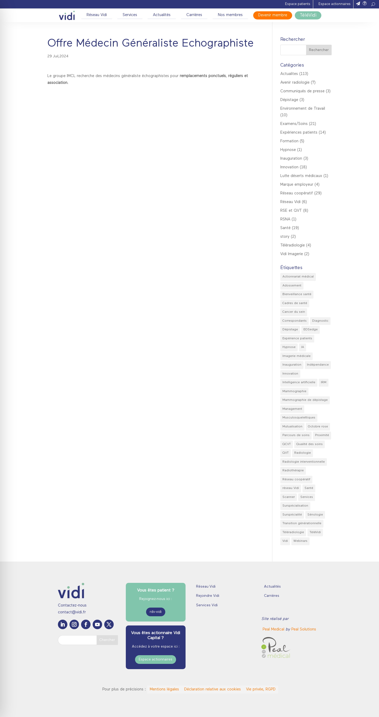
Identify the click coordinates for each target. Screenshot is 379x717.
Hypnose (288, 150)
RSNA (285, 219)
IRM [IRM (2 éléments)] (323, 382)
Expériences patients (298, 133)
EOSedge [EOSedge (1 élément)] (310, 329)
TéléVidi (308, 15)
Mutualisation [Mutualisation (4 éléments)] (292, 426)
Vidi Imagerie (291, 254)
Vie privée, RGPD (261, 689)
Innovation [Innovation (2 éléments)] (290, 373)
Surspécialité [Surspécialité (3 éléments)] (292, 514)
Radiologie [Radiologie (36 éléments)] (302, 453)
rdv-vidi (156, 612)
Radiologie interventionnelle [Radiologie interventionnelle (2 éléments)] (303, 461)
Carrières (194, 15)
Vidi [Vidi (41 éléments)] (285, 541)
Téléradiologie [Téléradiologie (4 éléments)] (293, 532)
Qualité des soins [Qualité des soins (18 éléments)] (309, 444)
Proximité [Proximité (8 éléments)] (322, 435)
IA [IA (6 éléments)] (302, 347)
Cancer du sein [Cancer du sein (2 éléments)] (293, 312)
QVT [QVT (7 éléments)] (285, 453)
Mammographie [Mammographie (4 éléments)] (294, 391)
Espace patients (297, 4)
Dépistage (289, 100)
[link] (274, 630)
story (285, 237)
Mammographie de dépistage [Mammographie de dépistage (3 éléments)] (305, 400)
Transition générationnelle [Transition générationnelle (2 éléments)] (301, 523)
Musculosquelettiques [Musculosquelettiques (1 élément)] (298, 417)
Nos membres (230, 15)
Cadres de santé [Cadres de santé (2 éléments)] (294, 303)
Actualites (289, 74)
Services (130, 15)
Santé (285, 228)
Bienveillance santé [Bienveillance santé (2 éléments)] (296, 294)
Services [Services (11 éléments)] (306, 497)
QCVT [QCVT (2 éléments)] (286, 444)
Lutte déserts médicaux (301, 176)
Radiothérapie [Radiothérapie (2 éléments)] (293, 470)
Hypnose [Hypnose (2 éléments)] (289, 347)
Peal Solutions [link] (303, 630)
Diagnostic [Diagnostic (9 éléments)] (320, 320)
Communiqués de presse (302, 91)
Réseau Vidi (97, 15)
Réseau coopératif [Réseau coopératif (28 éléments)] (296, 479)
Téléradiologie (292, 246)
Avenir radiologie (295, 83)
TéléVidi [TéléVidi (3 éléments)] (315, 532)
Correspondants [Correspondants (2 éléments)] (294, 320)
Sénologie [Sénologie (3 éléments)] (315, 514)
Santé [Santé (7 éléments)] (309, 488)
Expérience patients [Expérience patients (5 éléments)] (297, 338)
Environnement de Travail (302, 109)
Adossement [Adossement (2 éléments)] (291, 285)
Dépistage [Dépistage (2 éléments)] (290, 329)
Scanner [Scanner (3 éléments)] (288, 497)
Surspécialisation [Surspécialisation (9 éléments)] (295, 505)
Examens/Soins (294, 124)
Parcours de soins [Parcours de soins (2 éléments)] (296, 435)
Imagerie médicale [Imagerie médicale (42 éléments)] (296, 356)
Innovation (289, 167)
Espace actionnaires (334, 4)
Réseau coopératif (296, 193)
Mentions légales (164, 689)
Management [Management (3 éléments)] (292, 409)
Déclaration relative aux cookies (212, 689)
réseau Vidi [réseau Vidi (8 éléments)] (290, 488)
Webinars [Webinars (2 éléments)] (300, 541)
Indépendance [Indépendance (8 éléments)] (318, 364)
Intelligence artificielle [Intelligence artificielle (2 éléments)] (298, 382)
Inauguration (291, 159)
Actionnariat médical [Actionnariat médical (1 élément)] (298, 276)
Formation (289, 141)
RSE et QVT (291, 211)
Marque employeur (296, 185)
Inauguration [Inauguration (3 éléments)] (291, 364)
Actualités (162, 15)
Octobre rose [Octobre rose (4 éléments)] (318, 426)
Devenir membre (272, 15)
